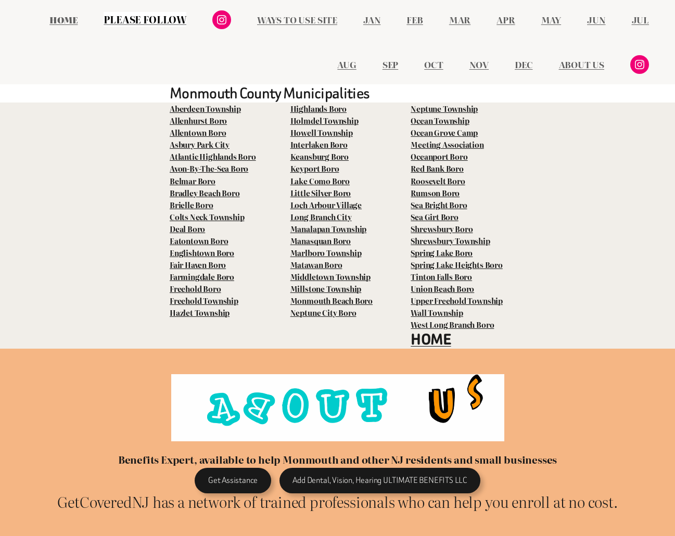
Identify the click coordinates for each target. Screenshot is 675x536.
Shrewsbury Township (450, 240)
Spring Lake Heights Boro (456, 264)
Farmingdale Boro (202, 276)
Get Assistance (233, 480)
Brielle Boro (191, 204)
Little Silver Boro (320, 192)
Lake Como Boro (320, 180)
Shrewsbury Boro (442, 228)
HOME (431, 339)
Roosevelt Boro (438, 180)
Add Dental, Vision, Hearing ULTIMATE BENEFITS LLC (379, 480)
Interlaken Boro (319, 144)
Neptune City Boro (323, 312)
